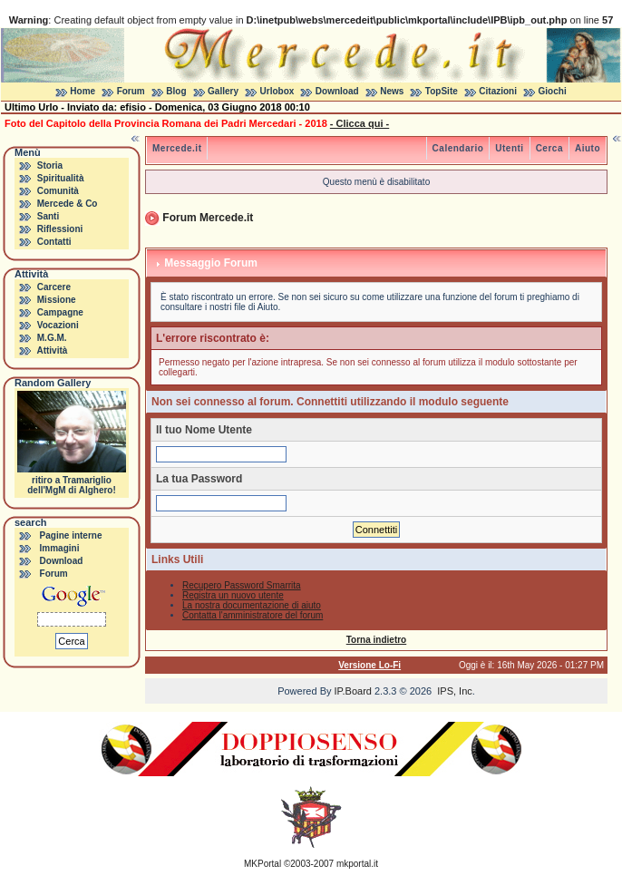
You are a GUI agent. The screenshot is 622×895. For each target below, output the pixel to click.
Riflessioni (60, 229)
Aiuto (587, 148)
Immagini (60, 548)
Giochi (553, 91)
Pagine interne (71, 535)
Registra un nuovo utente (233, 595)
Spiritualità (60, 178)
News (391, 91)
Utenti (509, 148)
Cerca (549, 148)
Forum (131, 91)
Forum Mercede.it (207, 217)
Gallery (223, 91)
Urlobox (277, 91)
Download (337, 91)
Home (82, 91)
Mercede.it (176, 148)
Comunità (58, 191)
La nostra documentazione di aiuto (251, 605)
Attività (51, 350)
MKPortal (262, 864)
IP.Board (353, 691)
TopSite (441, 91)
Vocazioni (58, 325)
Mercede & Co (67, 204)
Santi (48, 216)
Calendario (458, 148)
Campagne (60, 312)
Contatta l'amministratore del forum (252, 615)
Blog (176, 91)
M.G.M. (52, 338)
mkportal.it (357, 864)
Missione (56, 300)
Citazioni (498, 91)
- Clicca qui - (359, 123)
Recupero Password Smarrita (241, 585)
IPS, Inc (454, 691)
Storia (50, 165)
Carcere (54, 287)
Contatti (54, 242)
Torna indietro (376, 640)
